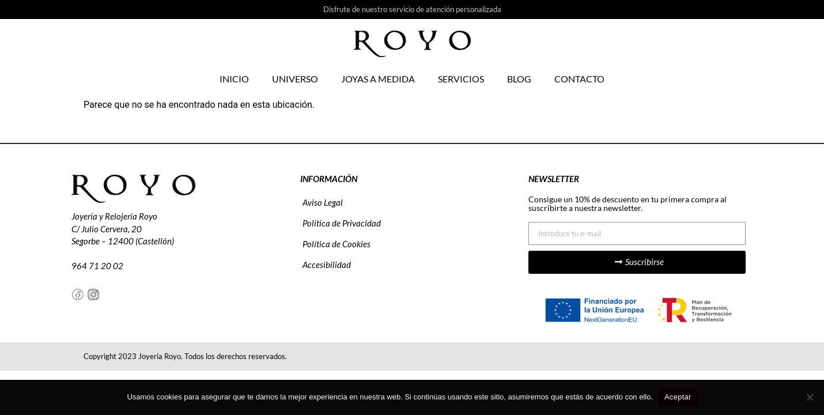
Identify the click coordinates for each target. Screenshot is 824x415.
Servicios (461, 78)
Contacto (579, 78)
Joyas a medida (378, 78)
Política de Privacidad (342, 223)
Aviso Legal (323, 202)
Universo (295, 78)
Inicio (234, 78)
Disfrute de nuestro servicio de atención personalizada (412, 9)
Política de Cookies (337, 244)
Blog (519, 78)
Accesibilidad (327, 264)
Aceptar (677, 397)
